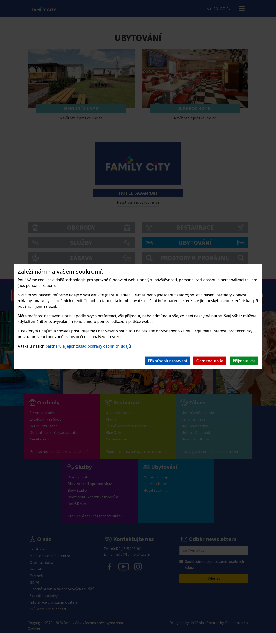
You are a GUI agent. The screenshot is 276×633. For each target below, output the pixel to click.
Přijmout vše (244, 360)
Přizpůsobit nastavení (167, 360)
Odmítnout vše (209, 360)
